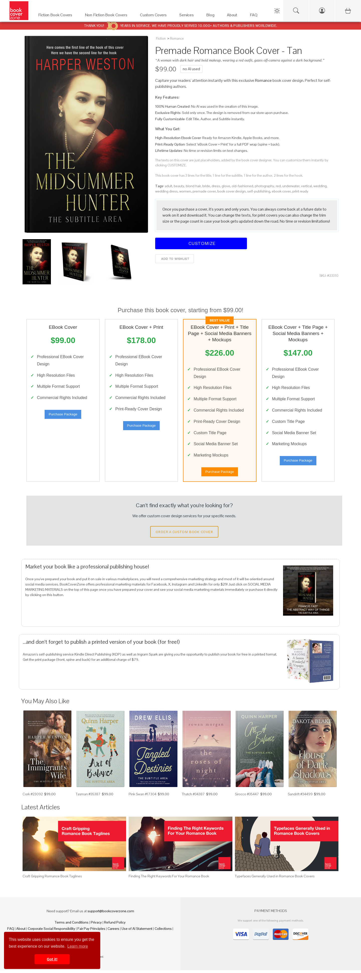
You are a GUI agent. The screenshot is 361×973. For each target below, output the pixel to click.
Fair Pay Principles (91, 931)
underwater (291, 186)
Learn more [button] (77, 946)
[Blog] (211, 16)
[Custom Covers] (154, 16)
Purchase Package (63, 416)
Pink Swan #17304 (142, 797)
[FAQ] (255, 16)
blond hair (193, 186)
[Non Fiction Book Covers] (107, 16)
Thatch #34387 (193, 797)
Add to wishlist (174, 259)
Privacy (96, 925)
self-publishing (258, 191)
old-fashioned (242, 186)
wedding (320, 186)
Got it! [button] (52, 959)
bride (206, 186)
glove (226, 186)
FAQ (10, 931)
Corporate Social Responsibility (51, 931)
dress (216, 186)
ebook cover (281, 191)
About (21, 931)
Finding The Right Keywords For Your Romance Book (169, 879)
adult (168, 186)
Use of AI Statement (137, 931)
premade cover (204, 191)
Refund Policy (115, 925)
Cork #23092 (33, 797)
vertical (306, 186)
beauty (179, 186)
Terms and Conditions (71, 925)
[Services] (187, 16)
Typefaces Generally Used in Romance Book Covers (274, 879)
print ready (300, 191)
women (185, 191)
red (278, 186)
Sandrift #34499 (300, 797)
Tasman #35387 (88, 797)
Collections (163, 931)
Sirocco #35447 (247, 797)
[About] (233, 16)
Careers (113, 931)
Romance (177, 38)
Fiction (161, 38)
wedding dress (166, 191)
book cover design (231, 191)
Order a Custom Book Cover (184, 535)
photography (264, 186)
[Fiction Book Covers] (56, 16)
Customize (201, 243)
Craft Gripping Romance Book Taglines (52, 879)
